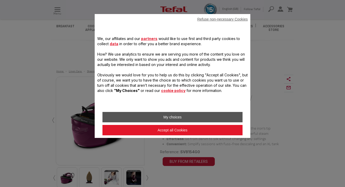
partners (149, 38)
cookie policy (173, 90)
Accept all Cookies (172, 130)
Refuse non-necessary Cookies (222, 19)
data (114, 44)
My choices (172, 117)
